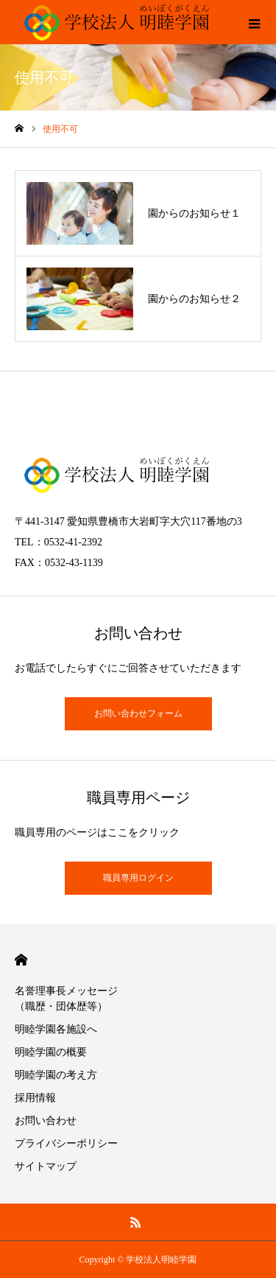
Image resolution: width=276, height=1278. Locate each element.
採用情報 (35, 1097)
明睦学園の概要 (51, 1052)
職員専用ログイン (138, 878)
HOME (21, 960)
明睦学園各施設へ (56, 1029)
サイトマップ (46, 1166)
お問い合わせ (46, 1120)
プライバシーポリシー (66, 1143)
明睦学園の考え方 (56, 1074)
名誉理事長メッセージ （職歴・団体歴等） (76, 998)
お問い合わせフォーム (138, 713)
